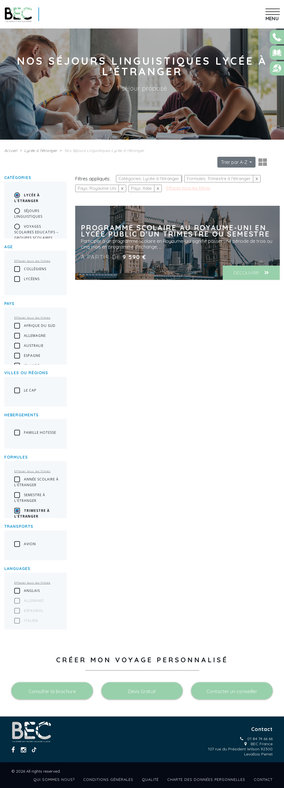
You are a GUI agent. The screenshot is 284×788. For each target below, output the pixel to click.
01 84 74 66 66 (260, 738)
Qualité (150, 779)
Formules (16, 457)
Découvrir (251, 273)
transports (18, 526)
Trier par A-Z (234, 162)
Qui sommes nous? (54, 779)
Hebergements (21, 415)
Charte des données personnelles (206, 779)
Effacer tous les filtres (32, 261)
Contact (263, 779)
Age (8, 246)
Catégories (17, 177)
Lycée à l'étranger (40, 150)
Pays (9, 303)
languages (17, 568)
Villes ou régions (26, 372)
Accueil (10, 150)
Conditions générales (108, 779)
